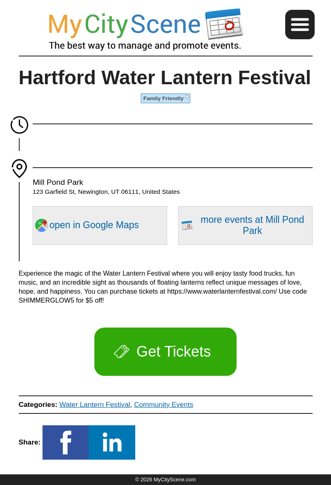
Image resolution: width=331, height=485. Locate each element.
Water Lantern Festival (94, 404)
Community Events (163, 404)
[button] (300, 24)
